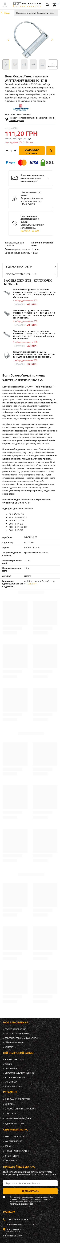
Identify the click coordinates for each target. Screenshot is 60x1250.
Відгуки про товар (19, 266)
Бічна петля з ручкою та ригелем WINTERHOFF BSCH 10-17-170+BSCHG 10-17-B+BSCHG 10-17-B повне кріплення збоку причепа (34, 314)
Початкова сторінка (25, 12)
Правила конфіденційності (19, 1119)
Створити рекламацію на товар (22, 1038)
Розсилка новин (14, 1086)
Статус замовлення (15, 1029)
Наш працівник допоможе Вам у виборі (32, 223)
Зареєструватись (14, 1060)
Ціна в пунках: (27, 192)
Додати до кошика (32, 151)
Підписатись (30, 1191)
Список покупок (14, 1068)
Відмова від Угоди (14, 1123)
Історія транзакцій (15, 1077)
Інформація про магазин (18, 1099)
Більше (31, 583)
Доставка (10, 1104)
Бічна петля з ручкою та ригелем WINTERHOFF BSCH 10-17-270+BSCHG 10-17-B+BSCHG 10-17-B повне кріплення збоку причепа (34, 293)
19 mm (34, 252)
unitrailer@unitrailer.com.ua (22, 1225)
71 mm (35, 249)
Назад (5, 12)
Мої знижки (11, 1082)
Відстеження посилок (17, 1034)
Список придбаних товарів (19, 1073)
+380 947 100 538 (29, 230)
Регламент (10, 1114)
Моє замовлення (15, 1022)
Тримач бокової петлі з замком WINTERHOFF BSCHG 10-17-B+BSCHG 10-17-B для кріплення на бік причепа (34, 354)
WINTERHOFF (24, 114)
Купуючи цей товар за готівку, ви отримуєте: (31, 200)
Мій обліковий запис (18, 1053)
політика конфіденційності (21, 1204)
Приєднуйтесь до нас (19, 1166)
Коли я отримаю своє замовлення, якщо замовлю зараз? (32, 178)
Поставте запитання (21, 274)
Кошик (8, 1064)
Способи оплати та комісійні (20, 1109)
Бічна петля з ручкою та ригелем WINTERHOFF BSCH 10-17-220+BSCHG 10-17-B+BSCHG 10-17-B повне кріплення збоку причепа (34, 335)
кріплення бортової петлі (42, 244)
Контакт (9, 1047)
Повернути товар (14, 1043)
